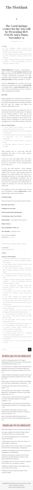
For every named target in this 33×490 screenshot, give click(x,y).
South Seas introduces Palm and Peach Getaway (17, 274)
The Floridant (16, 7)
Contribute (15, 485)
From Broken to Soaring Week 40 (13, 331)
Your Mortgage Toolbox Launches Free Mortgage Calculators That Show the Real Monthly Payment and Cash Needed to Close (17, 50)
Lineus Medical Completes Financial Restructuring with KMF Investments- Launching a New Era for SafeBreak (17, 56)
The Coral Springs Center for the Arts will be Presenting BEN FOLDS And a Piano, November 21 (16, 31)
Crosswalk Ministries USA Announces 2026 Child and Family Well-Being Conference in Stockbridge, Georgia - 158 (16, 405)
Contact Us (21, 485)
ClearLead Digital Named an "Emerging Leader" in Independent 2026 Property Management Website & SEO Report (17, 260)
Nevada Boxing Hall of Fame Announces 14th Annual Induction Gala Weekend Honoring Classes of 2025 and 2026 (17, 302)
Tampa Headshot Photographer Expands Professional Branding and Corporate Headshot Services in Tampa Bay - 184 (16, 376)
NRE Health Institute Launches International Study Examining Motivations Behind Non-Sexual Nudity (17, 270)
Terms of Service (22, 483)
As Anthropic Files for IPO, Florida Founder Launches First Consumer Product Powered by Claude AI (17, 292)
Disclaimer (13, 243)
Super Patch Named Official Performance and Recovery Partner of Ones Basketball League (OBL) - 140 (16, 418)
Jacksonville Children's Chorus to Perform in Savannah (16, 429)
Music (12, 237)
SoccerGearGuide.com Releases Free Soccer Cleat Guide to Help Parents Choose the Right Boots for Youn (17, 315)
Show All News (5, 243)
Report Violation (22, 243)
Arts (9, 237)
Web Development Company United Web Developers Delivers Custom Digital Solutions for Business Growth (17, 287)
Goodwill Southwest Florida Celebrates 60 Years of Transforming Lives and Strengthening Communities (17, 136)
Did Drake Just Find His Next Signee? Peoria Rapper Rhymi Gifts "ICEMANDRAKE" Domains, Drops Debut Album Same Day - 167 (16, 392)
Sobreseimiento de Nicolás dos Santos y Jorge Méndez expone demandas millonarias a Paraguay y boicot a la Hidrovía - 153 (16, 411)
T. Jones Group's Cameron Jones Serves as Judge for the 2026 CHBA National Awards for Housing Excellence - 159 (16, 398)
